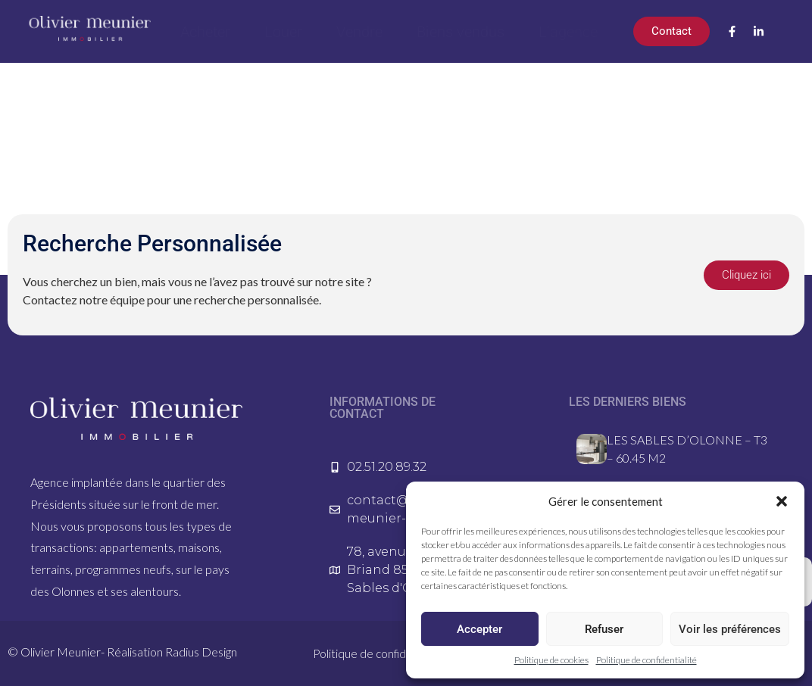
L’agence (568, 32)
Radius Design (201, 651)
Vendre (359, 32)
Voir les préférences (730, 629)
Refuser (604, 629)
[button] (781, 501)
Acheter (205, 32)
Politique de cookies (551, 660)
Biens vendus (460, 32)
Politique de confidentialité (646, 660)
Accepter (479, 629)
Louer (283, 32)
